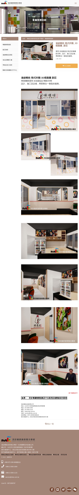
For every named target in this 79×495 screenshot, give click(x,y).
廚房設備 (64, 454)
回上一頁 (49, 424)
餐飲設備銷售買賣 (35, 454)
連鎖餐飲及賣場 (7, 55)
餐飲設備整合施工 (21, 454)
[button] (22, 51)
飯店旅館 (5, 49)
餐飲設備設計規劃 (7, 454)
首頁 (23, 38)
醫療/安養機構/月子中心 (10, 70)
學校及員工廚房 (7, 65)
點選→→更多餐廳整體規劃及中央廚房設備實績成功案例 (44, 398)
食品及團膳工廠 (7, 60)
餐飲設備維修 (47, 454)
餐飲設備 (56, 454)
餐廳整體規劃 (7, 44)
